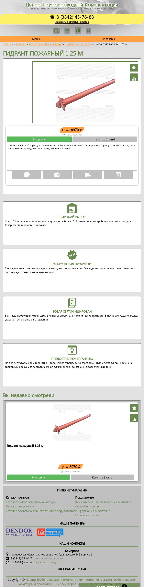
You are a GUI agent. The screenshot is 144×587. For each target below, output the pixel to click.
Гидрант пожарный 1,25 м (25, 445)
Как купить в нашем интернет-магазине (103, 502)
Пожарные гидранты (78, 44)
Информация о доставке (92, 511)
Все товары (108, 39)
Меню (36, 39)
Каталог (21, 44)
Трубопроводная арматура (45, 44)
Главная (8, 44)
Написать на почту (46, 562)
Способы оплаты (87, 506)
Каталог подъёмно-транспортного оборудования (40, 511)
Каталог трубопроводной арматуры (31, 502)
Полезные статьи (87, 515)
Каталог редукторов (20, 506)
